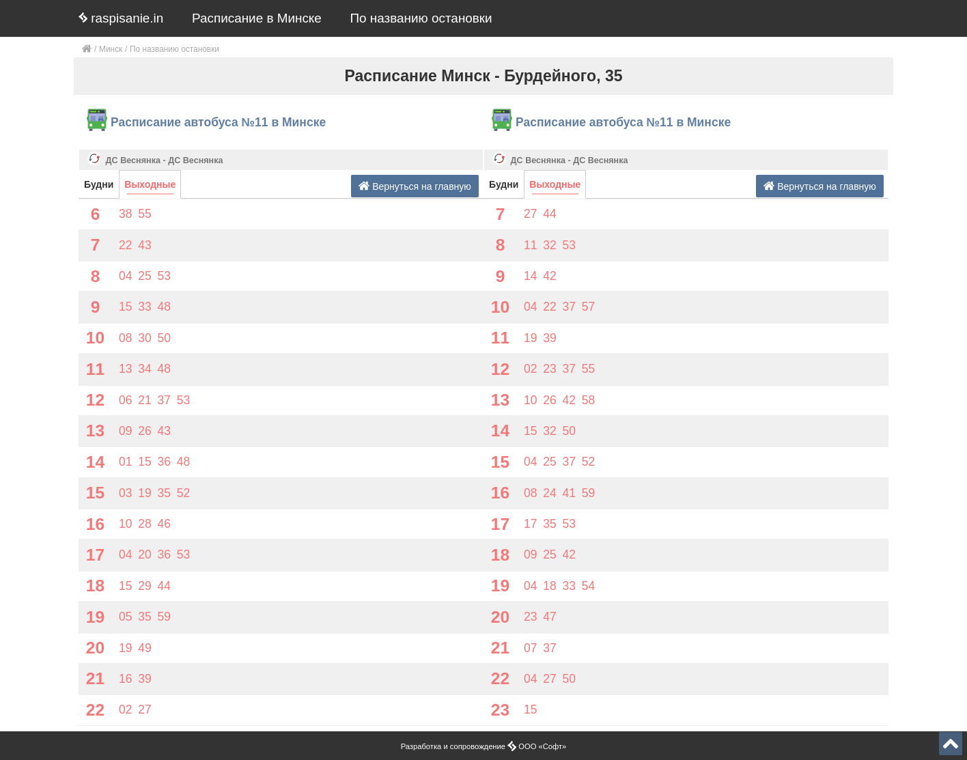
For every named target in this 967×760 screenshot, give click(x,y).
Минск (110, 49)
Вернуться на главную (415, 186)
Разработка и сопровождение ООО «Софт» (484, 746)
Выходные (150, 184)
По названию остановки (421, 18)
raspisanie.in (121, 18)
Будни (98, 184)
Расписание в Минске (257, 18)
